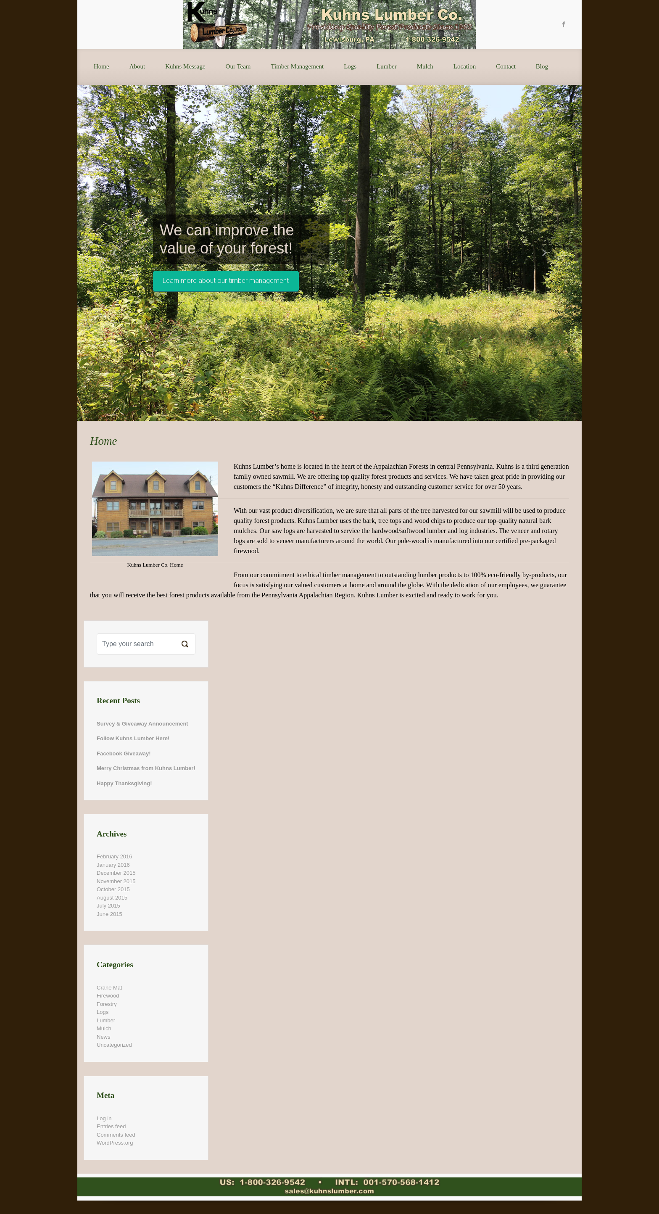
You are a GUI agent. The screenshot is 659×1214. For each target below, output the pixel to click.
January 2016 (113, 865)
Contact (506, 66)
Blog (542, 66)
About (137, 66)
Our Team (238, 66)
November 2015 (116, 881)
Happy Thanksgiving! (124, 783)
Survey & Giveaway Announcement (142, 723)
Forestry (107, 1004)
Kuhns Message (185, 66)
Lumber (386, 66)
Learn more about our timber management (226, 281)
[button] (115, 253)
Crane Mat (109, 987)
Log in (104, 1118)
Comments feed (116, 1135)
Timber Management (297, 66)
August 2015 (112, 898)
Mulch (425, 66)
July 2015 (108, 906)
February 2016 (114, 856)
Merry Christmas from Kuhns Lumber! (146, 768)
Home (101, 66)
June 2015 (109, 914)
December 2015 (116, 873)
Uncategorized (114, 1045)
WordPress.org (115, 1143)
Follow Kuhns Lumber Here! (133, 738)
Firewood (108, 995)
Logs (350, 66)
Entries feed (111, 1126)
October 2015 (113, 889)
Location (464, 66)
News (104, 1037)
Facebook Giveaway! (124, 753)
